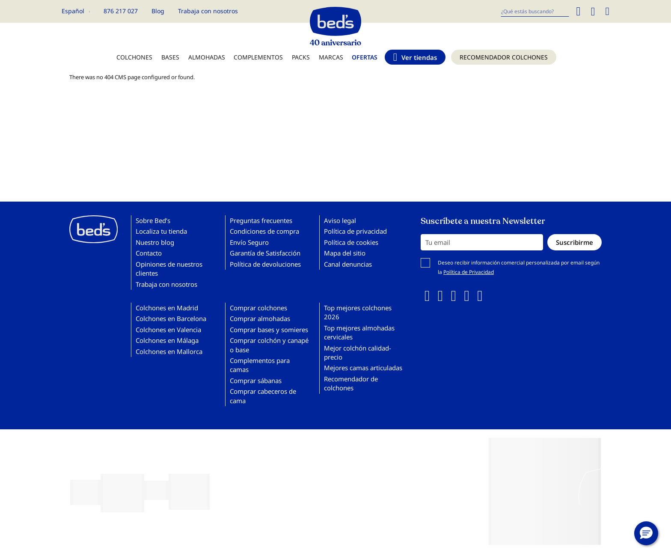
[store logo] (335, 24)
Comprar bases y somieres (269, 329)
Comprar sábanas (256, 380)
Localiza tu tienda (161, 231)
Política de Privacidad (468, 272)
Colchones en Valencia (168, 329)
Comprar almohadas (260, 318)
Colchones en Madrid (167, 307)
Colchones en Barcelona (171, 318)
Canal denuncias (348, 264)
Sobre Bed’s (153, 220)
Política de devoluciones (265, 264)
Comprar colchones (258, 307)
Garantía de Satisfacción (265, 253)
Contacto (149, 253)
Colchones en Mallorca (169, 351)
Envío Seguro (249, 242)
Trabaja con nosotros (208, 11)
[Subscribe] (574, 242)
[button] (646, 533)
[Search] (578, 11)
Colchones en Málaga (167, 340)
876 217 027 (121, 11)
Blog (157, 11)
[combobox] (535, 11)
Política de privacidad (355, 231)
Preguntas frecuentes (261, 220)
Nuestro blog (155, 242)
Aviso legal (340, 220)
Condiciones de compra (264, 231)
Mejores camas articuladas (363, 367)
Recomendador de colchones (351, 383)
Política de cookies (351, 242)
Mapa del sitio (344, 253)
